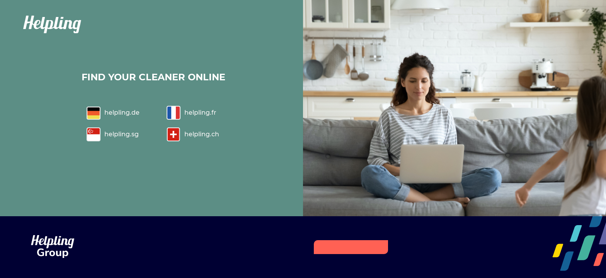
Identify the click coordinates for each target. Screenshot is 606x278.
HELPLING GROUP (350, 247)
